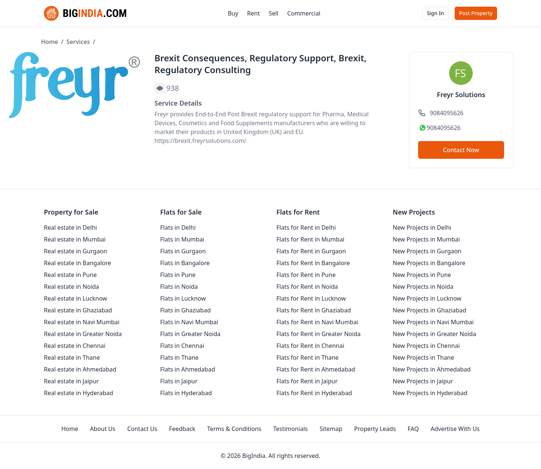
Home (49, 42)
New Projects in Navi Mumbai (433, 322)
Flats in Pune (178, 275)
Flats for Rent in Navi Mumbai (317, 322)
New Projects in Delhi (422, 227)
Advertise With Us (455, 429)
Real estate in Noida (71, 287)
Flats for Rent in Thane (307, 357)
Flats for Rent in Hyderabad (314, 393)
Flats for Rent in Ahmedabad (315, 369)
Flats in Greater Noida (190, 334)
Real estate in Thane (72, 357)
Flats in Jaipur (178, 381)
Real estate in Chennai (75, 346)
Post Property (476, 13)
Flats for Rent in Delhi (306, 227)
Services (78, 42)
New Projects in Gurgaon (427, 251)
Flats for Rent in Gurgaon (311, 251)
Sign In (435, 13)
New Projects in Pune (422, 275)
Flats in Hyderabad (186, 393)
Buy (233, 13)
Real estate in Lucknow (75, 298)
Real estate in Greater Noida (83, 334)
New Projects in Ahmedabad (432, 369)
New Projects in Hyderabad (430, 393)
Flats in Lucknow (183, 298)
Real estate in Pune (70, 275)
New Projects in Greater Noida (434, 334)
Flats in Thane (179, 357)
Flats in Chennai (182, 346)
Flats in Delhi (178, 227)
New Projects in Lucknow (427, 298)
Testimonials (290, 429)
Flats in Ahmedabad (187, 369)
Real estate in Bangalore (77, 263)
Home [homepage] (69, 429)
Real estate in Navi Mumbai (82, 322)
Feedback (182, 429)
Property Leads (375, 429)
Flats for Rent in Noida (307, 287)
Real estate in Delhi (70, 227)
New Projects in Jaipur (423, 381)
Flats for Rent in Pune (305, 275)
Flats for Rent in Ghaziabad (313, 310)
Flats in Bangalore (185, 263)
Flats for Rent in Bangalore (313, 263)
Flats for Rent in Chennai (310, 346)
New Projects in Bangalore (429, 263)
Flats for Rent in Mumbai (310, 239)
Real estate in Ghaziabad (78, 310)
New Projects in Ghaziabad (429, 310)
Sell (273, 13)
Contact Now (461, 150)
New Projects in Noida (423, 287)
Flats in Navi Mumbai (189, 322)
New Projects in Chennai (426, 346)
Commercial (303, 13)
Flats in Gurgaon (183, 251)
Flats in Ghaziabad (185, 310)
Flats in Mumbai (182, 239)
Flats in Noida (179, 287)
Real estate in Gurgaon (75, 251)
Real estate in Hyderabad (78, 393)
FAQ (413, 429)
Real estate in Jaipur (71, 381)
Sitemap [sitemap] (331, 429)
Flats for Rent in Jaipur (307, 381)
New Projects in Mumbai (426, 239)
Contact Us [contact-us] (142, 429)
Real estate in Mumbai (75, 239)
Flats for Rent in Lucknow (311, 298)
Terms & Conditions (234, 429)
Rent (253, 13)
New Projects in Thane (423, 357)
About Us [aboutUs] (103, 429)
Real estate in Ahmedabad (80, 369)
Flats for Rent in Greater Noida (318, 334)
